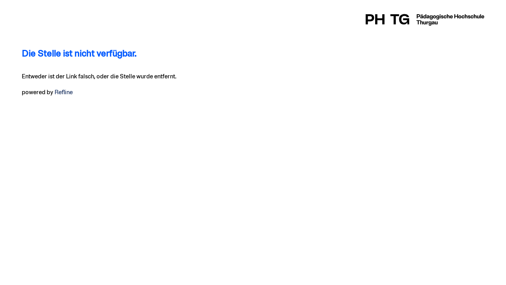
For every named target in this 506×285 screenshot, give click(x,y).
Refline (64, 92)
